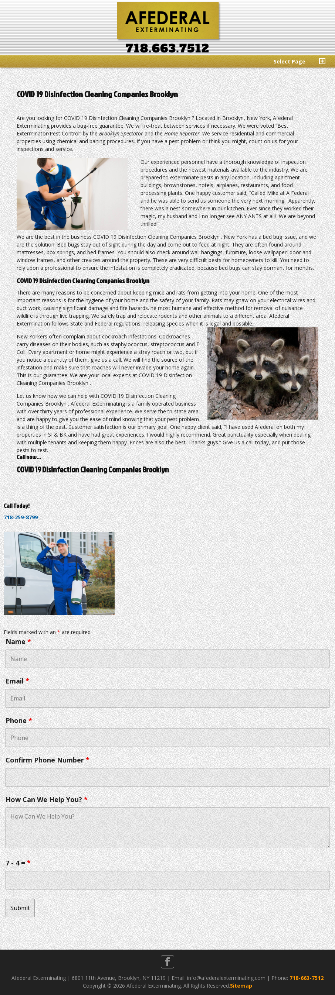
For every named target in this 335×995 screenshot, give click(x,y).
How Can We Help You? (47, 799)
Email (17, 680)
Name (18, 641)
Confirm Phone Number (47, 759)
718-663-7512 (307, 977)
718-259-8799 (21, 517)
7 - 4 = (18, 862)
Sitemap (241, 985)
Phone (19, 720)
